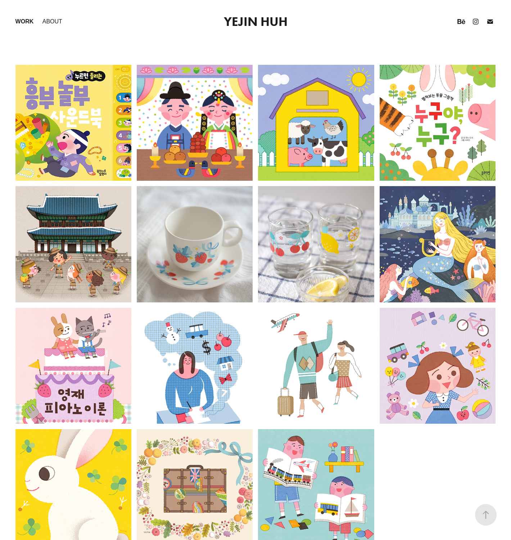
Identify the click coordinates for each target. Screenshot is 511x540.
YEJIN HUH (256, 21)
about (52, 21)
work (24, 21)
